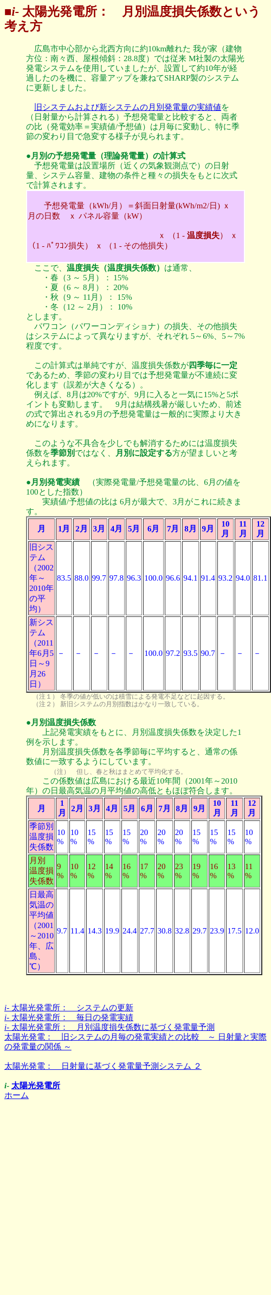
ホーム (16, 1095)
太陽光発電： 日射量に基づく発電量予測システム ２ (103, 1066)
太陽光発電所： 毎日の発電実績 (68, 1017)
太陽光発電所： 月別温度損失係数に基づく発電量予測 (109, 1027)
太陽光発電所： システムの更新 (68, 1007)
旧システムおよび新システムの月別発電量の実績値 (127, 107)
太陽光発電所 (35, 1085)
